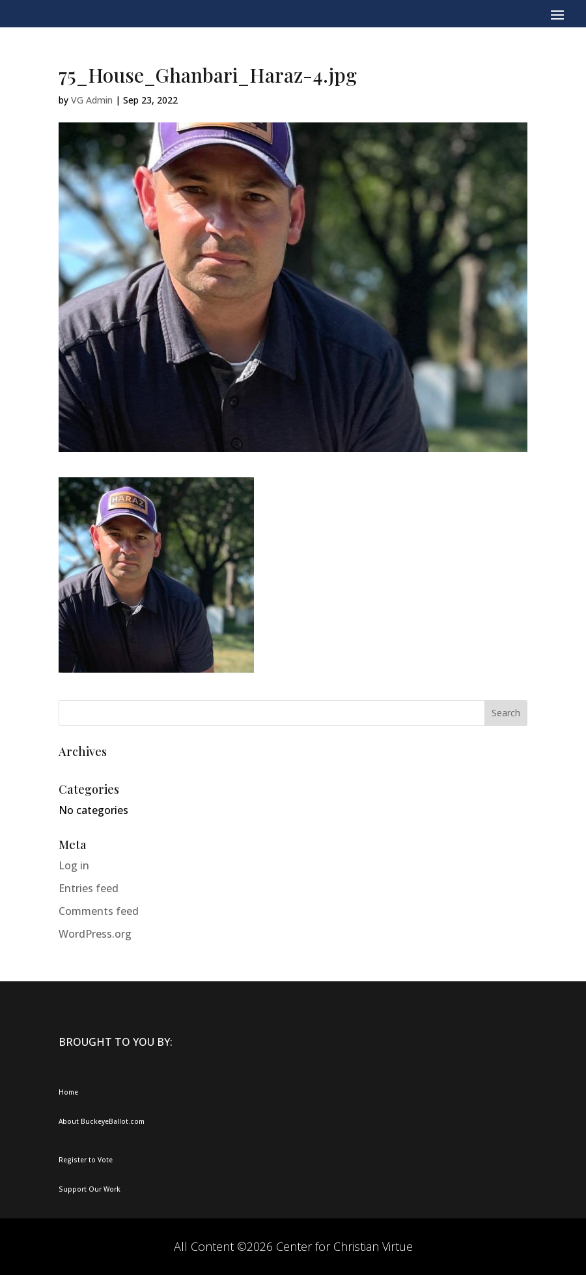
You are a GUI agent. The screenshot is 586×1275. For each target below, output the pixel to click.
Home (68, 1092)
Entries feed (89, 888)
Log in (74, 865)
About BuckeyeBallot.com (102, 1121)
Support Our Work (89, 1189)
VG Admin (92, 100)
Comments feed (99, 911)
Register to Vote (86, 1159)
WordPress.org (95, 934)
